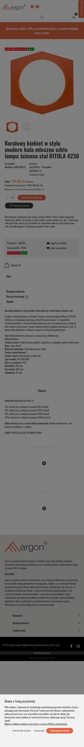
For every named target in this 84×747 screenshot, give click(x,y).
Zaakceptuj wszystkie (60, 730)
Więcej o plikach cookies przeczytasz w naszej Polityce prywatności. (36, 724)
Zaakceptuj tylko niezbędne (21, 730)
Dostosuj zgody (39, 730)
